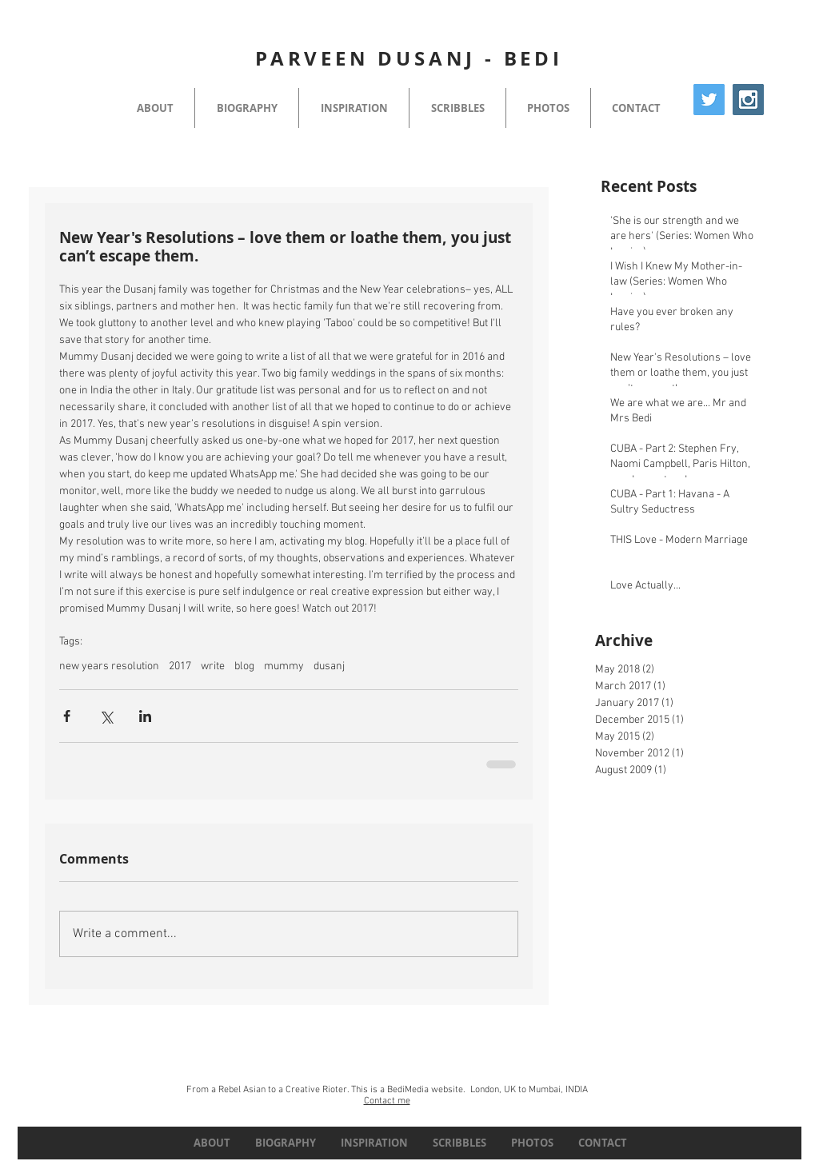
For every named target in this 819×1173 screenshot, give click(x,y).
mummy (284, 666)
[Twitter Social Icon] (709, 99)
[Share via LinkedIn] (145, 716)
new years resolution (109, 666)
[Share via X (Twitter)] (106, 716)
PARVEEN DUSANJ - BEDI (409, 58)
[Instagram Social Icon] (748, 99)
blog (244, 666)
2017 (180, 666)
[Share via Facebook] (66, 716)
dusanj (329, 666)
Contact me (387, 1101)
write (213, 666)
